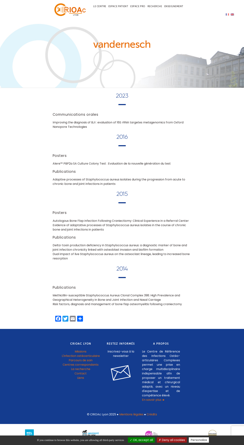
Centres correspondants (81, 365)
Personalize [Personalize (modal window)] (199, 440)
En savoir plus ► (153, 400)
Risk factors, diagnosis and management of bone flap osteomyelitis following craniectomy (117, 304)
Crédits (152, 414)
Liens (80, 378)
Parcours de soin (80, 360)
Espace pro (137, 6)
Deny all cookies (172, 440)
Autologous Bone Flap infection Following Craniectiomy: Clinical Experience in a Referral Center (121, 221)
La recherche (80, 369)
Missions (80, 351)
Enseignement (173, 6)
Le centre (99, 6)
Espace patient (118, 6)
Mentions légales (131, 414)
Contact (81, 373)
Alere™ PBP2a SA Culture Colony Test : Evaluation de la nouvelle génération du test (112, 163)
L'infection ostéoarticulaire (81, 356)
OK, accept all (141, 440)
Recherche (154, 6)
